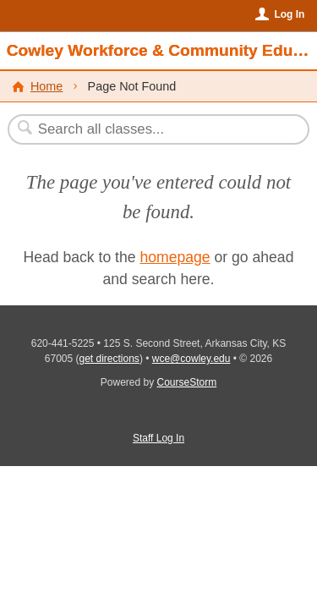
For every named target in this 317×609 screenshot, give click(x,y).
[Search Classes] (149, 129)
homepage (174, 257)
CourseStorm (187, 382)
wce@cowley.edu (191, 359)
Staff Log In (158, 438)
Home (46, 86)
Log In (289, 14)
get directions (109, 359)
